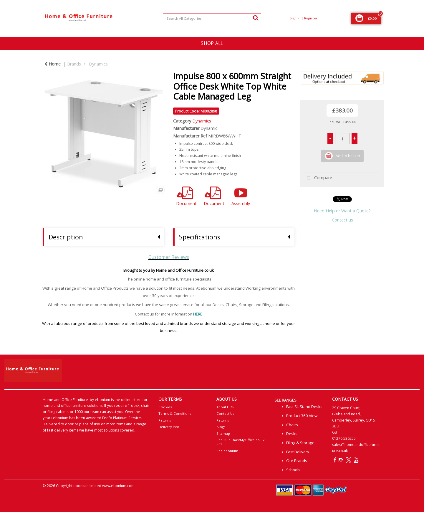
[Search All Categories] (212, 18)
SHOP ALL (212, 43)
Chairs (292, 424)
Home (52, 64)
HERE (197, 314)
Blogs (221, 426)
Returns (164, 420)
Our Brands (296, 460)
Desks (291, 433)
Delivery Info (168, 426)
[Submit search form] (255, 17)
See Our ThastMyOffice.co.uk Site (240, 442)
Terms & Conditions (174, 413)
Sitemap (223, 433)
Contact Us (225, 413)
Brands (74, 64)
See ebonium (227, 451)
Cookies (165, 407)
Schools (293, 469)
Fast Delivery (297, 451)
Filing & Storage (300, 442)
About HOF (225, 407)
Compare (318, 178)
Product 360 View (301, 415)
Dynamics (98, 64)
